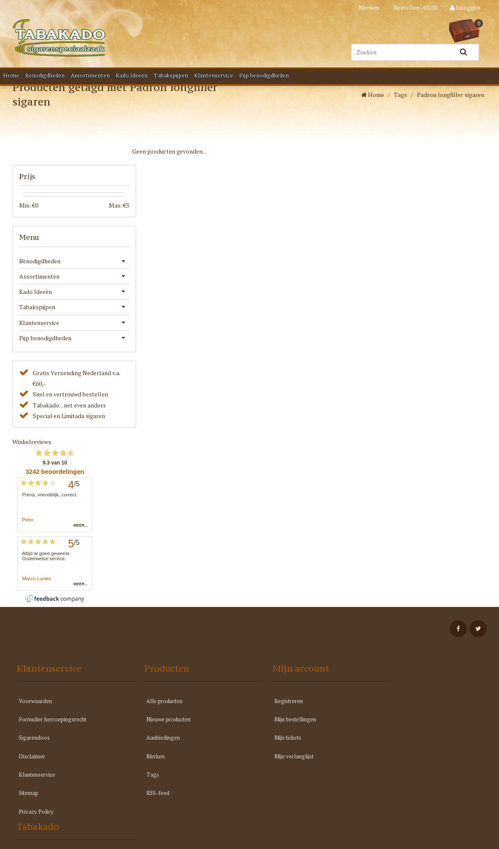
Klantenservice (213, 75)
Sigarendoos (34, 745)
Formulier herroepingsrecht (52, 727)
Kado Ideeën (132, 75)
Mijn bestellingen (276, 727)
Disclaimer (32, 764)
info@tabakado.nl (408, 750)
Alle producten (155, 708)
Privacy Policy (36, 819)
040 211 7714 (402, 729)
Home (11, 75)
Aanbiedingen (154, 745)
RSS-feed (148, 801)
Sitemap (28, 801)
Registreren (270, 708)
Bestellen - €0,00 (414, 7)
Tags (400, 122)
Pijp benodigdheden (264, 75)
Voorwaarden (35, 708)
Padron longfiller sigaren (450, 122)
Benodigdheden (45, 75)
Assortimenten (90, 75)
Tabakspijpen (171, 75)
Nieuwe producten (159, 727)
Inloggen (465, 7)
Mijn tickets (269, 745)
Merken (369, 7)
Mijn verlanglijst (275, 764)
